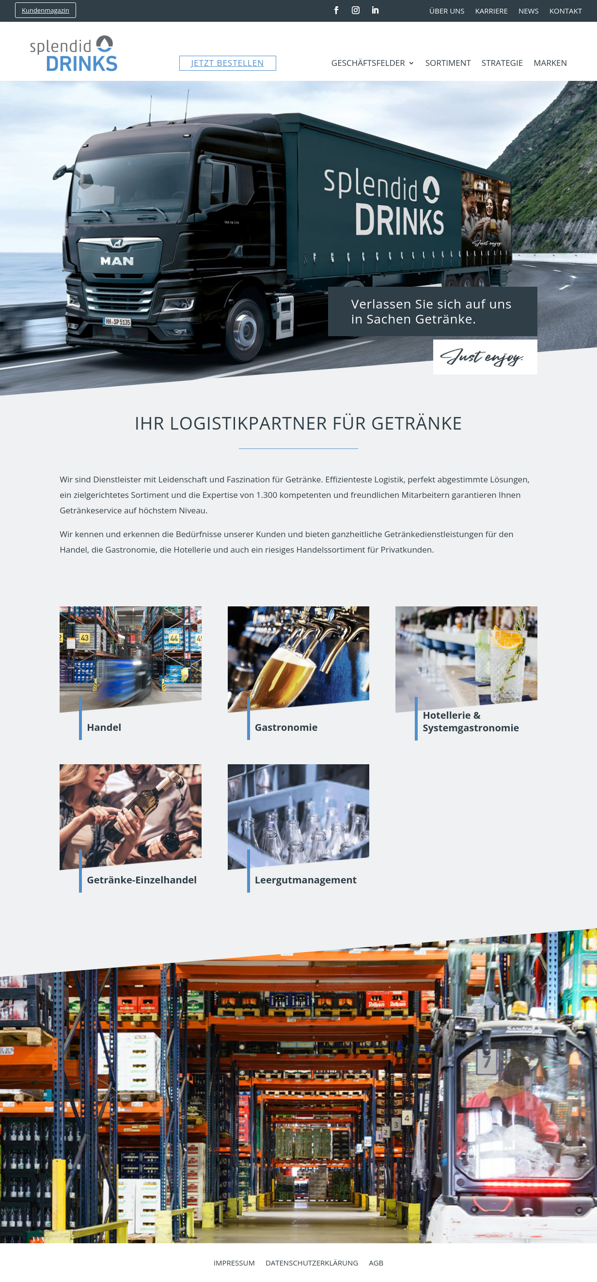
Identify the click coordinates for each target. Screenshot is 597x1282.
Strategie (502, 64)
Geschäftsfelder (368, 64)
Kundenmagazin (45, 10)
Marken (550, 64)
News (528, 11)
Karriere (491, 11)
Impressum (234, 1263)
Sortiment (448, 64)
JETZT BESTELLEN (227, 62)
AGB (376, 1263)
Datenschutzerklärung (312, 1263)
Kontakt (566, 11)
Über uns (447, 11)
